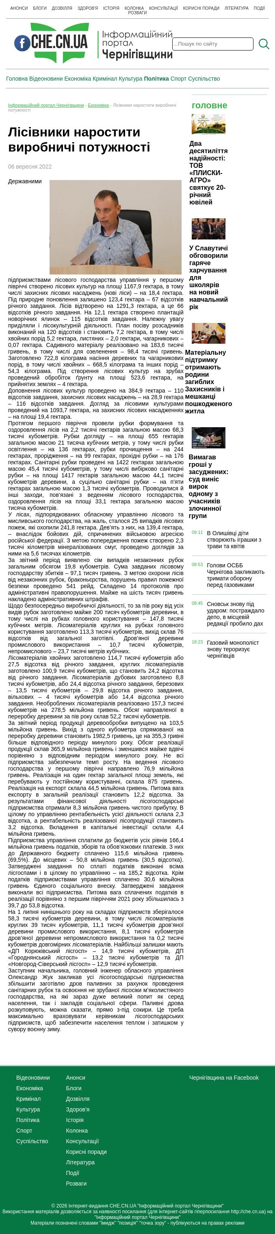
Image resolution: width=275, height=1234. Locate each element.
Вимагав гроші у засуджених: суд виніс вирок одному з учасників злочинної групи (209, 486)
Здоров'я (88, 8)
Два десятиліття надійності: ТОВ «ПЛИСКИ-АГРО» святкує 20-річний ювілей (208, 173)
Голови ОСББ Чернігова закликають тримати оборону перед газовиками (235, 575)
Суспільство (204, 78)
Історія (111, 8)
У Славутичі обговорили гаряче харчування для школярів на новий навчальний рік (208, 277)
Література (237, 8)
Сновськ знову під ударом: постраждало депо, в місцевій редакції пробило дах (235, 614)
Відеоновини (46, 78)
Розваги (137, 13)
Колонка (134, 8)
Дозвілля (62, 8)
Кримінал (105, 78)
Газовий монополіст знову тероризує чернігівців (233, 649)
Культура (130, 78)
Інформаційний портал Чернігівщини (46, 105)
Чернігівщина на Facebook (224, 1077)
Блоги (40, 8)
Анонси (19, 8)
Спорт (178, 78)
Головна (17, 78)
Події (259, 8)
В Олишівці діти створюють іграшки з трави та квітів (234, 539)
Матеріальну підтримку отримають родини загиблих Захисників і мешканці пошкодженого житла (208, 382)
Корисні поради (201, 8)
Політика (156, 78)
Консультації (163, 8)
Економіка (78, 78)
